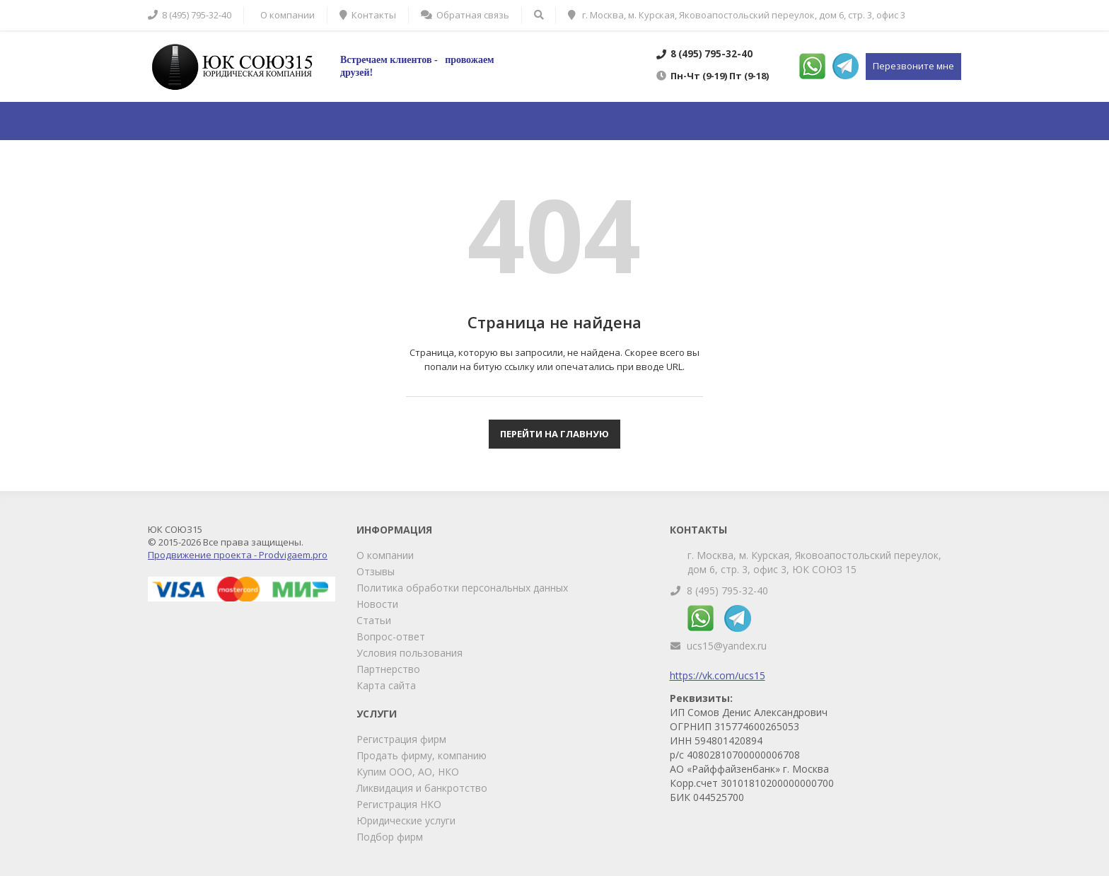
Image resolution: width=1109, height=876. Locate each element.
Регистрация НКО (398, 804)
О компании (385, 555)
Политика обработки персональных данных (462, 587)
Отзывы (375, 571)
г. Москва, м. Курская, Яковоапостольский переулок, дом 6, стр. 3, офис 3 (736, 14)
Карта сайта (386, 685)
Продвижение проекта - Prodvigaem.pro (237, 554)
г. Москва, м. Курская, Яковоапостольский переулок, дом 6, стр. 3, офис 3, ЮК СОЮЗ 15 (814, 562)
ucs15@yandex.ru (727, 645)
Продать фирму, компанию (421, 755)
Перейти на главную (554, 433)
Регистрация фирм (401, 739)
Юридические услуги (405, 820)
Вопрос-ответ (390, 636)
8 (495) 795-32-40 (727, 590)
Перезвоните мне (913, 65)
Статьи (373, 620)
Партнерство (388, 669)
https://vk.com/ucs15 (717, 675)
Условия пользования (409, 652)
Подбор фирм (389, 836)
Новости (377, 604)
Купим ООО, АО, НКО (407, 771)
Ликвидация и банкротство (421, 788)
